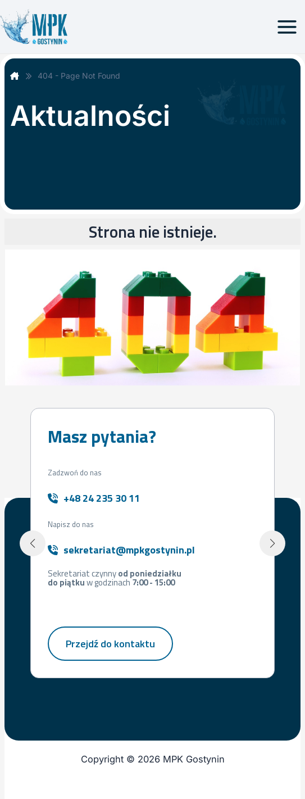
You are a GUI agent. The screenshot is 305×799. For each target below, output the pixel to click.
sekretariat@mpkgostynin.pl (129, 549)
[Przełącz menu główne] (286, 26)
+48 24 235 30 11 (101, 498)
